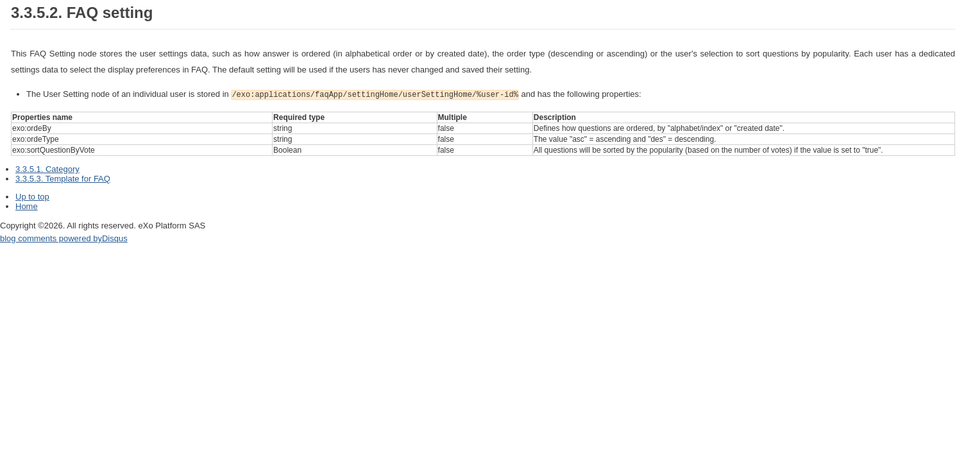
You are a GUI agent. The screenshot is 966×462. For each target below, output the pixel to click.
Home (26, 205)
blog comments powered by (64, 237)
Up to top (32, 195)
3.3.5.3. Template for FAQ (62, 177)
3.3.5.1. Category (47, 168)
